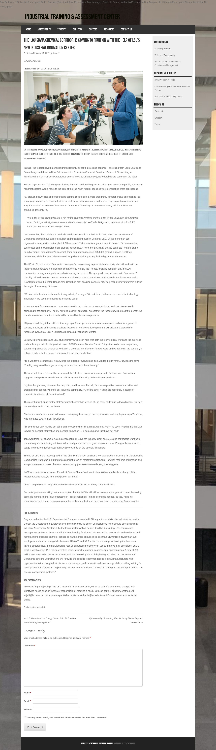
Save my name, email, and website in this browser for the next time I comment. (67, 717)
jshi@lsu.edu (33, 595)
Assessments (44, 29)
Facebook (158, 111)
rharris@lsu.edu (91, 595)
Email (27, 701)
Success (93, 29)
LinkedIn (158, 118)
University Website (162, 48)
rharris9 (56, 53)
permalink (41, 607)
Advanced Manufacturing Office (168, 96)
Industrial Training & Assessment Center (72, 16)
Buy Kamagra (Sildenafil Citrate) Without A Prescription (115, 2)
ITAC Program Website (164, 80)
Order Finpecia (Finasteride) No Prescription (64, 2)
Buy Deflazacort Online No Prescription (20, 2)
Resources (109, 29)
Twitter (157, 124)
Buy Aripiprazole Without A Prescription (164, 2)
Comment (29, 645)
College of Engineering (164, 55)
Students (61, 29)
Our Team (78, 29)
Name (27, 692)
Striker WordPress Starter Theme (97, 743)
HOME (28, 29)
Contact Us (126, 29)
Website (28, 709)
